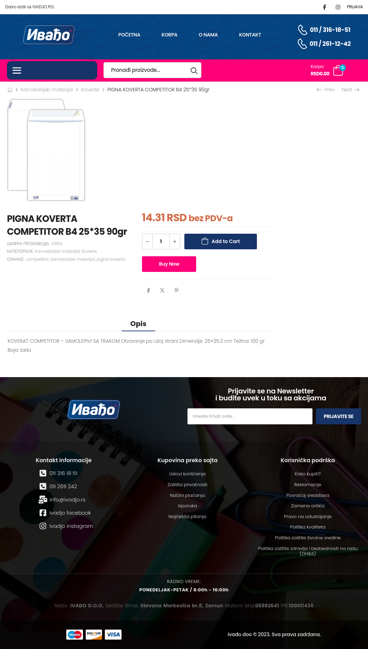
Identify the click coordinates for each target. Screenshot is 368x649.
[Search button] (194, 70)
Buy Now (169, 263)
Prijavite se (338, 416)
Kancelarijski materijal (47, 89)
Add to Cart (226, 241)
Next (350, 89)
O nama (208, 34)
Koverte (90, 89)
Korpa (169, 34)
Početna (129, 34)
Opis (139, 323)
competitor (37, 259)
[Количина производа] (161, 241)
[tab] (138, 323)
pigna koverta (111, 259)
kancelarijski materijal (72, 259)
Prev (326, 89)
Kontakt (250, 34)
